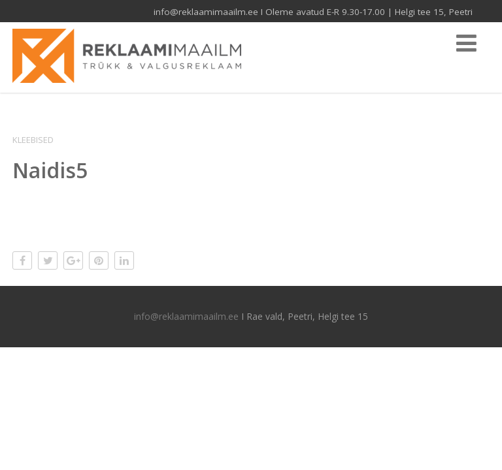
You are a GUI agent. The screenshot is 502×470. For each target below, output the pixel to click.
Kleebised (33, 140)
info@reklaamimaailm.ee (186, 316)
